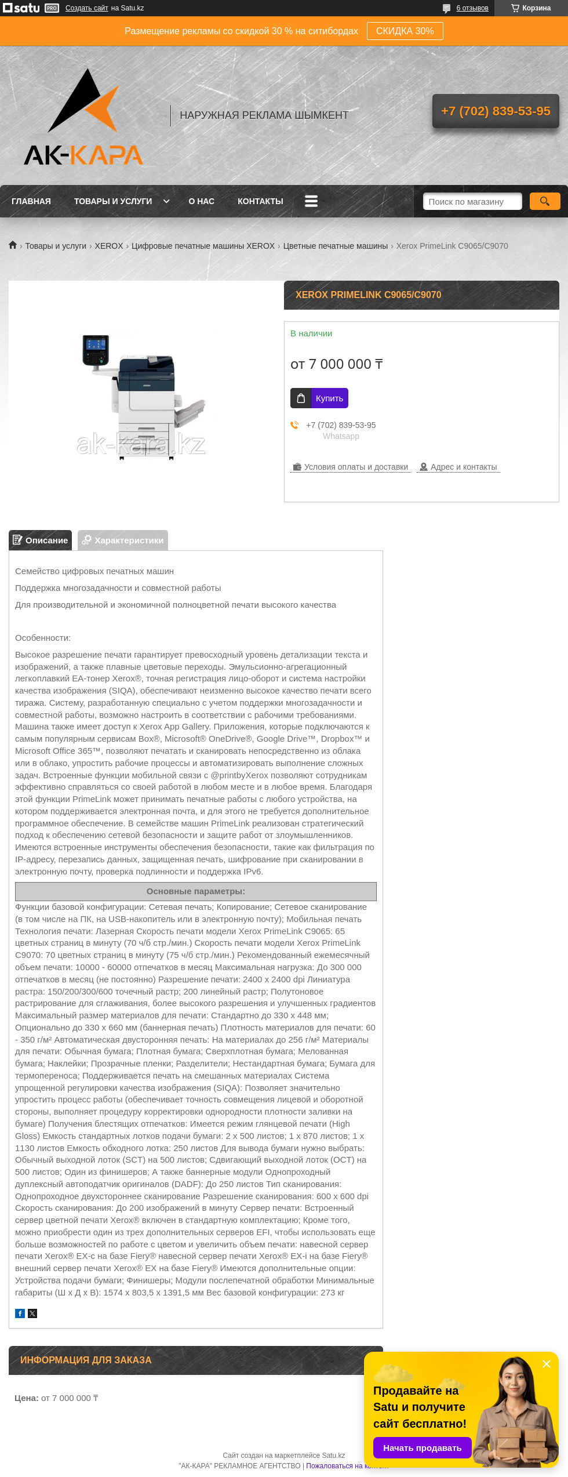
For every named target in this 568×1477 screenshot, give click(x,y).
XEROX (109, 246)
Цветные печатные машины (335, 246)
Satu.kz (333, 1455)
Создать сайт (86, 8)
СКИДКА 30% (405, 31)
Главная (31, 201)
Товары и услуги (113, 201)
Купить (329, 398)
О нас (201, 201)
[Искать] (545, 201)
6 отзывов (473, 8)
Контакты (260, 201)
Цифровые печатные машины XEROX (203, 246)
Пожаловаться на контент (347, 1466)
